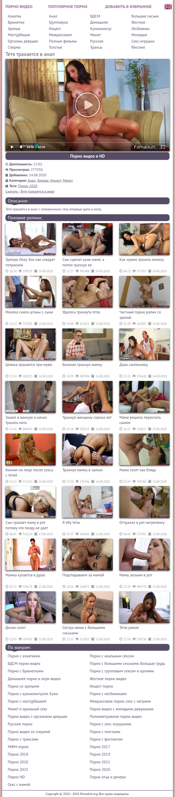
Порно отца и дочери (108, 776)
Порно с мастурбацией (27, 701)
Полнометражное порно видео (116, 716)
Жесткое (138, 22)
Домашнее (99, 22)
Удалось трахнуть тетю (81, 312)
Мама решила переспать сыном (140, 420)
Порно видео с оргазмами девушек (37, 716)
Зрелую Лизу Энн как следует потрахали (30, 262)
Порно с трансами (23, 739)
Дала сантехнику (133, 364)
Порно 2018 (18, 754)
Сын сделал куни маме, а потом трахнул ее (83, 262)
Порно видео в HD (87, 156)
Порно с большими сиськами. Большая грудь (127, 663)
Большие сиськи (145, 16)
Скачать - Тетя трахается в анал (29, 191)
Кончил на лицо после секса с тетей (29, 472)
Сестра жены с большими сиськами (83, 630)
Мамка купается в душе (25, 575)
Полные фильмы (63, 41)
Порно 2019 (100, 754)
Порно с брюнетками (25, 670)
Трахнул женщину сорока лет (87, 417)
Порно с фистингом (106, 739)
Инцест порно (101, 686)
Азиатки (14, 16)
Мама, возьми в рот (135, 575)
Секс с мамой (19, 784)
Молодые (139, 34)
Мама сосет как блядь (137, 469)
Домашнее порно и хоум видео (34, 678)
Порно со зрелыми (23, 686)
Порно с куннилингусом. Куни (33, 693)
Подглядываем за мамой (83, 575)
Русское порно (20, 723)
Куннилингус (101, 28)
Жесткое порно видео (108, 678)
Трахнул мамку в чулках (82, 469)
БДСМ (95, 16)
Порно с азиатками (24, 655)
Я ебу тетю (71, 522)
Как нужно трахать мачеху (141, 259)
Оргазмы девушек (23, 41)
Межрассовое (60, 34)
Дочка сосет (15, 627)
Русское (96, 41)
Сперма (14, 47)
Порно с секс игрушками (110, 723)
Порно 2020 (27, 186)
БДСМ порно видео (24, 663)
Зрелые (14, 28)
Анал (53, 16)
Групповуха (58, 22)
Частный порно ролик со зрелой (140, 315)
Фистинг (138, 47)
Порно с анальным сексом (112, 655)
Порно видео (18, 6)
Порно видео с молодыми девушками (122, 708)
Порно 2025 (18, 769)
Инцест (55, 28)
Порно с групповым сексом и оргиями (122, 670)
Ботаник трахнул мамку (82, 364)
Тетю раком (129, 627)
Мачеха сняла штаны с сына (29, 312)
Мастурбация (19, 34)
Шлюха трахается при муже (28, 364)
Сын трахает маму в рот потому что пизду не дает (26, 525)
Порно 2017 (100, 746)
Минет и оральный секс (27, 708)
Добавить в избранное (128, 6)
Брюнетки (16, 22)
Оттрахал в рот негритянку (142, 522)
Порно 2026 (100, 769)
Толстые (55, 47)
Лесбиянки (140, 28)
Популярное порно (68, 6)
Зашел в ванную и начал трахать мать (26, 420)
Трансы (96, 47)
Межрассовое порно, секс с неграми (120, 701)
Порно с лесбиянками (108, 693)
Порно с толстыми (105, 731)
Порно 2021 (100, 761)
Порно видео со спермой (29, 731)
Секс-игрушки (142, 41)
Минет (95, 34)
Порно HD (16, 776)
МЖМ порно (18, 746)
